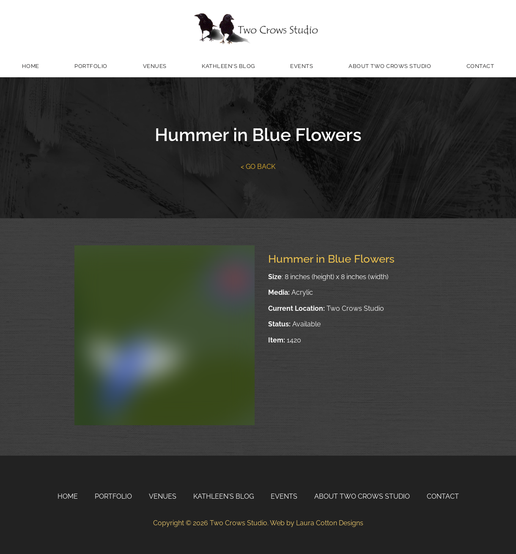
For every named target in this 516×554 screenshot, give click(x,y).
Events (301, 66)
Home (30, 66)
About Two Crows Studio (390, 66)
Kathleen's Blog (228, 66)
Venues (155, 66)
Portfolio (90, 66)
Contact (480, 66)
